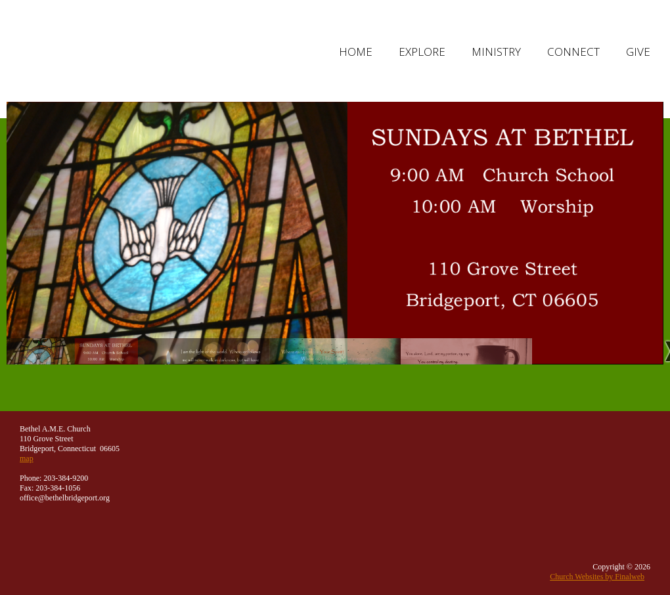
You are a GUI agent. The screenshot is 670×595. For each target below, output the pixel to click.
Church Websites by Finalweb (597, 576)
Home (355, 51)
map (27, 458)
